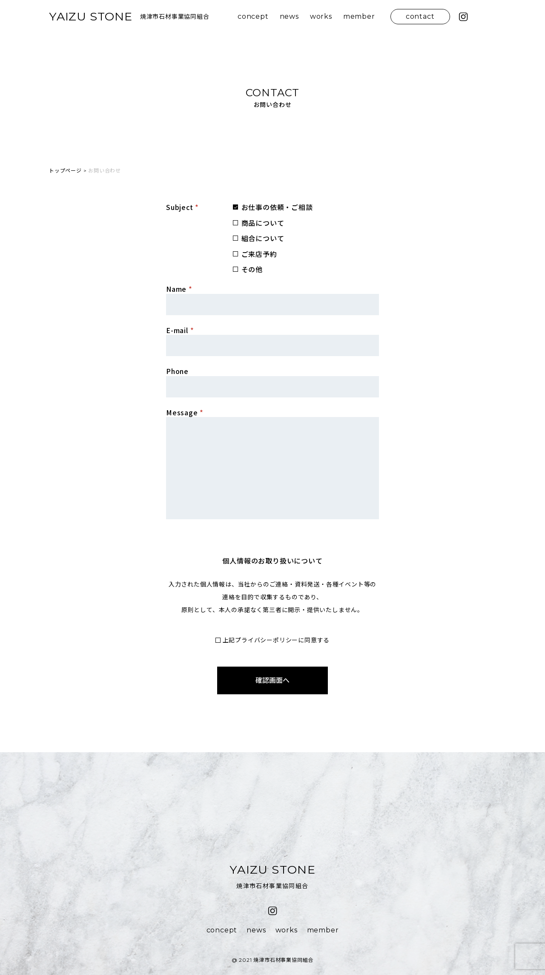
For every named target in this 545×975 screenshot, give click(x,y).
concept (253, 16)
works (321, 16)
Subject (182, 207)
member (359, 16)
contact (420, 16)
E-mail (180, 330)
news (289, 16)
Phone (177, 371)
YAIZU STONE (90, 16)
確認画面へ (272, 680)
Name (179, 289)
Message (185, 412)
